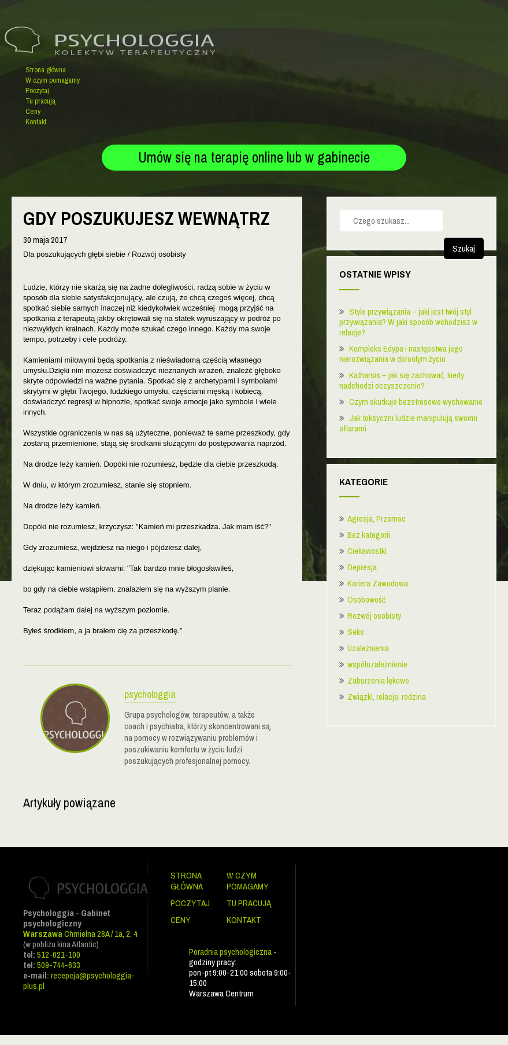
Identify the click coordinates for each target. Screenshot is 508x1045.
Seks (355, 632)
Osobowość (366, 599)
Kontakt (35, 122)
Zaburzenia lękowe (378, 680)
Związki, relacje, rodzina (386, 696)
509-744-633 (58, 965)
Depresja (362, 567)
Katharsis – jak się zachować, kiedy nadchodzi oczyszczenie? (401, 380)
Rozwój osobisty (374, 616)
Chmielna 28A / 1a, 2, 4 (80, 934)
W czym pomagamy (52, 80)
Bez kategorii (368, 535)
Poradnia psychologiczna (230, 952)
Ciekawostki (367, 551)
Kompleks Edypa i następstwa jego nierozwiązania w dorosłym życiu (401, 353)
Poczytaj (37, 90)
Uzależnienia (368, 648)
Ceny (32, 111)
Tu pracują (40, 101)
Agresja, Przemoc (376, 518)
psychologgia (150, 695)
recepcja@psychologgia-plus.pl (79, 980)
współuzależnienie (377, 664)
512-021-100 (58, 954)
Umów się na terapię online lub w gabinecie (254, 157)
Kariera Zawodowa (377, 583)
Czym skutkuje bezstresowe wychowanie (416, 402)
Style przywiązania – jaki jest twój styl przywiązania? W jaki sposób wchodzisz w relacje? (408, 321)
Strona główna (45, 70)
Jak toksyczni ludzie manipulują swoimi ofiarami (408, 423)
